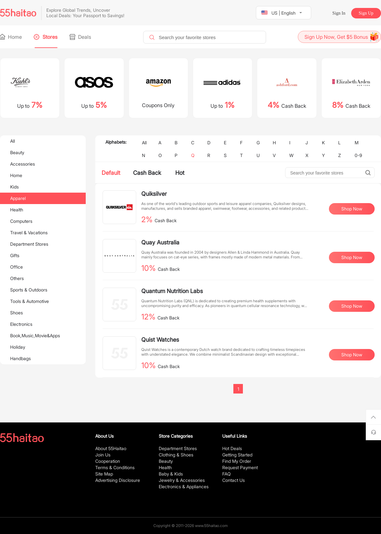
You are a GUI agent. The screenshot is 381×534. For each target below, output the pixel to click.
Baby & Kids (171, 473)
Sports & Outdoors (28, 289)
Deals (80, 36)
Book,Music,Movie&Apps (35, 335)
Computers (21, 221)
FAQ (226, 473)
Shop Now (351, 208)
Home (11, 36)
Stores (46, 36)
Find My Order (236, 461)
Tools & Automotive (29, 301)
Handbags (20, 358)
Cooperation (107, 461)
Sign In (338, 13)
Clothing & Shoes (176, 454)
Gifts (14, 255)
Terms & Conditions (115, 467)
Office (16, 267)
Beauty (17, 152)
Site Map (104, 473)
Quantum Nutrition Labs (172, 291)
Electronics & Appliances (184, 486)
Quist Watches (160, 339)
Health (16, 209)
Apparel (18, 198)
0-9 (358, 155)
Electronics (21, 324)
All (12, 141)
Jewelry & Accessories (182, 480)
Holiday (17, 347)
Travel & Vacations (29, 232)
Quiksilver (154, 193)
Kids (14, 186)
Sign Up (366, 13)
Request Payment (240, 467)
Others (17, 278)
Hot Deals (232, 448)
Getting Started (237, 454)
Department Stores (29, 244)
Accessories (22, 164)
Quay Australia (160, 242)
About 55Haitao (110, 448)
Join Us (102, 454)
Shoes (16, 312)
